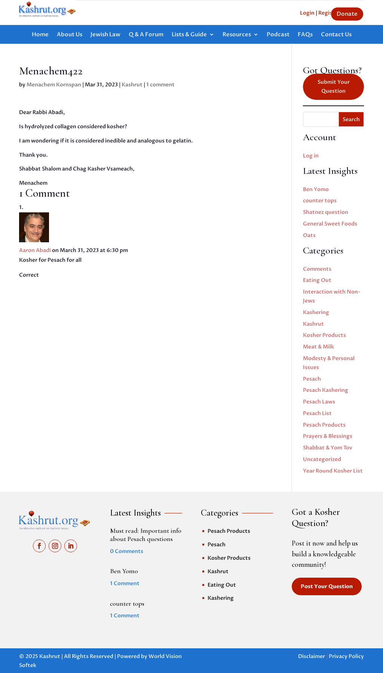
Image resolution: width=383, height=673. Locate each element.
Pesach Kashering (325, 390)
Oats (309, 235)
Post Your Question (327, 586)
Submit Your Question (334, 87)
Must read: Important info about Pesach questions (145, 534)
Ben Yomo (316, 189)
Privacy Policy (346, 656)
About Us (69, 35)
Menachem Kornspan (54, 84)
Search (351, 119)
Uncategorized (322, 459)
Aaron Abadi (35, 250)
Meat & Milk (318, 346)
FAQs (305, 35)
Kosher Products (324, 335)
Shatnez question (325, 212)
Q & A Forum (146, 35)
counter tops (320, 200)
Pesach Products (324, 424)
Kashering (316, 312)
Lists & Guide (189, 35)
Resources (237, 35)
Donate (347, 14)
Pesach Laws (319, 401)
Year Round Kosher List (333, 470)
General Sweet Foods (330, 223)
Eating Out (317, 280)
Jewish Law (105, 35)
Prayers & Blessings (327, 436)
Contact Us (336, 35)
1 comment (160, 84)
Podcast (278, 35)
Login (307, 12)
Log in (311, 155)
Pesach (312, 378)
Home (40, 35)
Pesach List (317, 413)
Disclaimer (311, 656)
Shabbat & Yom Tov (327, 447)
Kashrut (132, 84)
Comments (317, 269)
